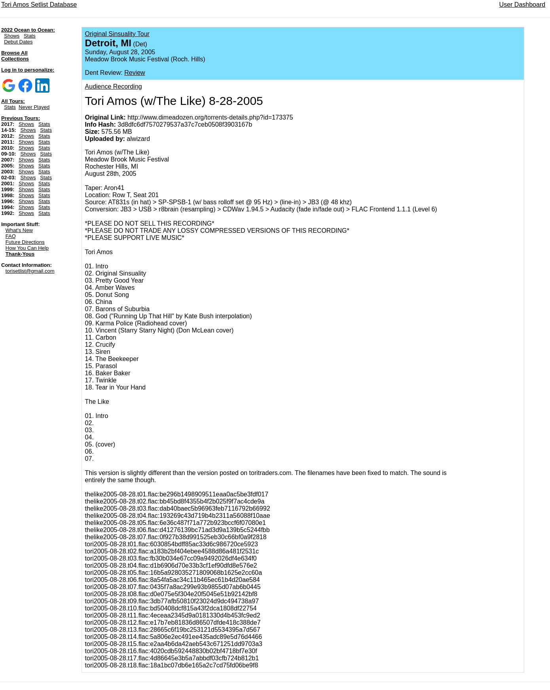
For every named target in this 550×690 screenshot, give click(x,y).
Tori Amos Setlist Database (39, 4)
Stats (30, 36)
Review (134, 72)
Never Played (34, 107)
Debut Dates (18, 42)
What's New (19, 230)
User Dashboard (522, 4)
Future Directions (25, 242)
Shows (11, 36)
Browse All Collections (15, 56)
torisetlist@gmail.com (30, 271)
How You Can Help (27, 248)
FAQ (11, 236)
